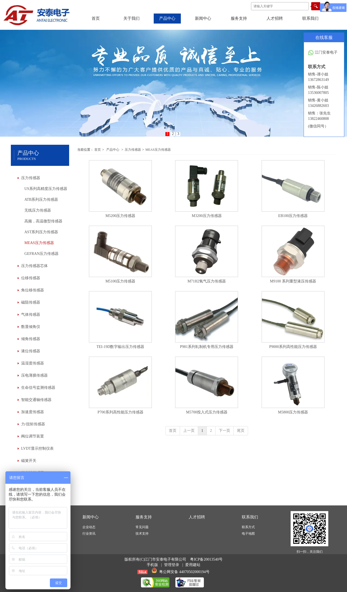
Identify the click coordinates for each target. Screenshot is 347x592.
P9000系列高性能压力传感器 (293, 347)
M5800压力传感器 (293, 412)
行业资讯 (88, 533)
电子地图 (248, 533)
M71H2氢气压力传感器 (207, 281)
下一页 (224, 431)
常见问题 (142, 527)
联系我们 (250, 517)
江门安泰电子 (323, 52)
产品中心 (112, 150)
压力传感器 (133, 150)
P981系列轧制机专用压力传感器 (206, 347)
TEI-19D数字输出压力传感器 (120, 347)
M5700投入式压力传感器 (206, 412)
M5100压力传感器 (120, 281)
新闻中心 (90, 517)
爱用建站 (192, 565)
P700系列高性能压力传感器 (120, 412)
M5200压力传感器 (120, 216)
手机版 (152, 565)
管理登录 (171, 565)
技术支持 (142, 533)
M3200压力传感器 (206, 216)
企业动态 (88, 527)
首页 (97, 150)
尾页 (241, 431)
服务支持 (144, 517)
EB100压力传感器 (293, 216)
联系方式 (248, 527)
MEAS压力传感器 (158, 150)
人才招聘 (197, 517)
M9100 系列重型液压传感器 (293, 281)
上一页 (189, 431)
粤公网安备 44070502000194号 (184, 572)
